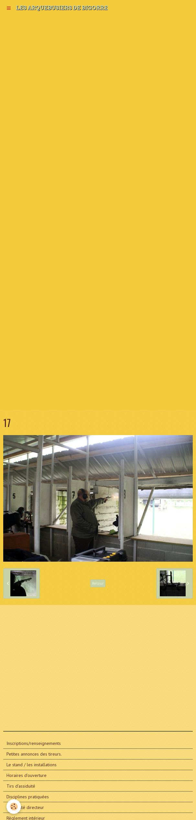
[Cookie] (13, 806)
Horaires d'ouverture (26, 775)
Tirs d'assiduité (20, 786)
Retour (97, 583)
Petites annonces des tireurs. (34, 754)
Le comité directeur (25, 807)
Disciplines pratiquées (27, 797)
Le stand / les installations (31, 765)
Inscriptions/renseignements (33, 743)
